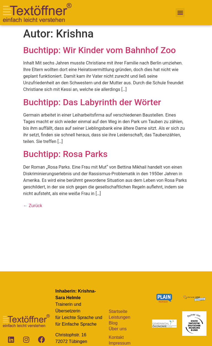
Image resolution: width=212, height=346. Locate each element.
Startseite (118, 311)
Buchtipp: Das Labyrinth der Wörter (92, 102)
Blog (113, 323)
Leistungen (119, 317)
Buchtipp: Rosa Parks (65, 154)
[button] (180, 12)
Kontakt (116, 337)
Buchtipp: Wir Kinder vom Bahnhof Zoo (99, 50)
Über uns (118, 328)
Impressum (120, 343)
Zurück (32, 205)
